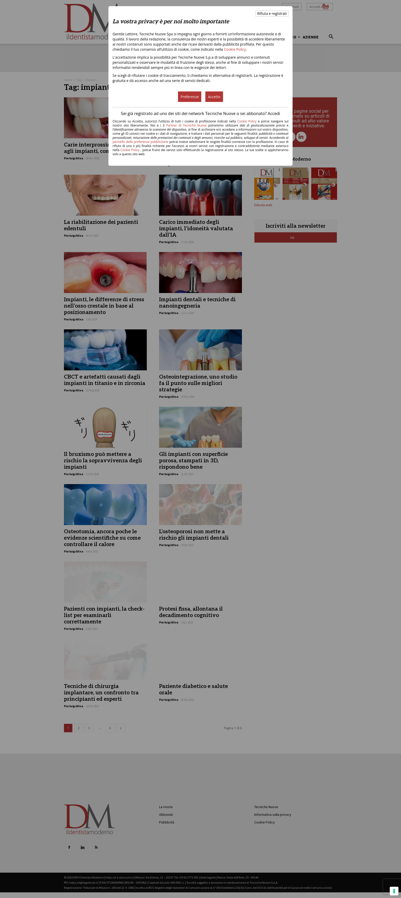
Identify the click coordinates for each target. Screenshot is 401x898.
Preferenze (190, 96)
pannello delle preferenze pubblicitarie (140, 142)
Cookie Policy (235, 49)
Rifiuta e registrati (272, 13)
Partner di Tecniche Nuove (187, 125)
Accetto (214, 96)
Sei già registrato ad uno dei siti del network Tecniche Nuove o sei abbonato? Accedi (200, 113)
